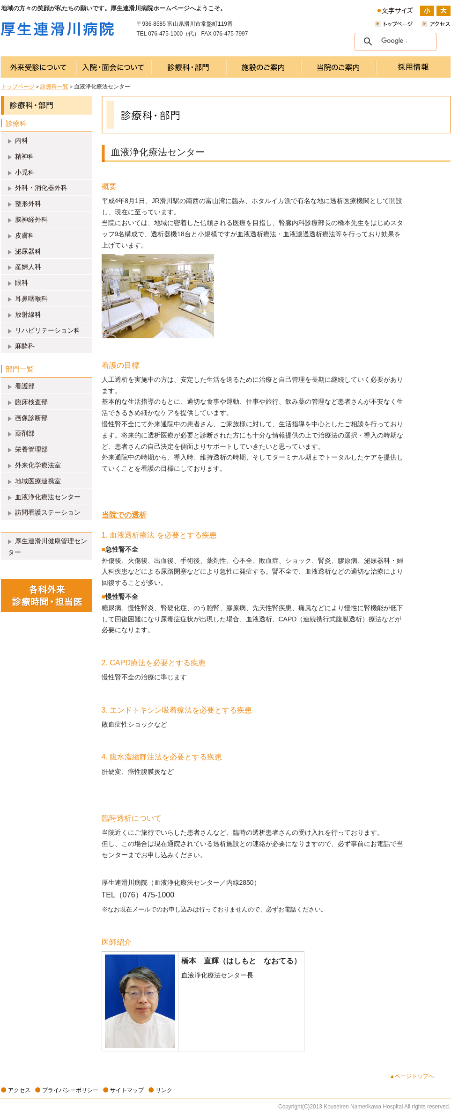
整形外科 (28, 203)
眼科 (21, 282)
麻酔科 (25, 346)
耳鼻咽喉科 (31, 298)
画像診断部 (31, 418)
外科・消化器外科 (41, 187)
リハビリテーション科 (48, 330)
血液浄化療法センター (48, 497)
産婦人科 (28, 266)
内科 (21, 140)
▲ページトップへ (412, 1076)
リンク (163, 1090)
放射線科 (28, 314)
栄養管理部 (31, 449)
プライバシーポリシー (70, 1090)
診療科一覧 (54, 86)
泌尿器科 (28, 251)
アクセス (19, 1090)
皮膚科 (25, 235)
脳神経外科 (31, 219)
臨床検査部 (31, 402)
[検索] (394, 41)
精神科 (25, 156)
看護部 (25, 386)
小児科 (25, 172)
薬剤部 (25, 433)
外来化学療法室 (38, 465)
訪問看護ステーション (48, 512)
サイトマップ (127, 1090)
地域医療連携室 (38, 481)
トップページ (18, 86)
